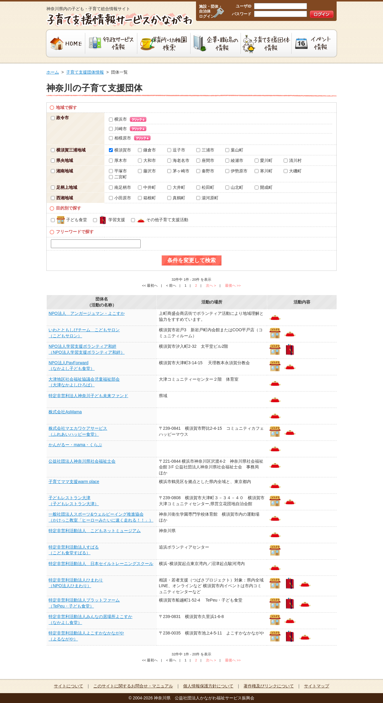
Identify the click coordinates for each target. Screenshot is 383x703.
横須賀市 (120, 150)
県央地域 (62, 160)
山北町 (234, 187)
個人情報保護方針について (208, 686)
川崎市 (118, 128)
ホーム (52, 72)
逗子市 (176, 150)
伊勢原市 (236, 170)
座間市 (205, 160)
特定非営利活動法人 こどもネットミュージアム (94, 530)
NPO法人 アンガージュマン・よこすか (86, 313)
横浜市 (118, 119)
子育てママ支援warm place (73, 481)
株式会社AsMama (65, 411)
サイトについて (68, 686)
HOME (65, 43)
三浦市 (205, 150)
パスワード (241, 14)
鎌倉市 (147, 150)
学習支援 (109, 219)
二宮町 (118, 176)
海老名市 (178, 160)
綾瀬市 (234, 160)
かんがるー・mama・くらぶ (75, 444)
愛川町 (264, 160)
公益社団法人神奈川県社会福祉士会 (81, 461)
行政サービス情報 (111, 43)
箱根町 (147, 197)
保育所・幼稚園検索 (164, 43)
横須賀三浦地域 (68, 150)
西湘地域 (62, 197)
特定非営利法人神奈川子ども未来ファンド (88, 395)
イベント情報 (315, 43)
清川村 (293, 160)
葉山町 (234, 150)
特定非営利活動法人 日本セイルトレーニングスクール (100, 563)
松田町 (205, 187)
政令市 (60, 117)
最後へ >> (233, 285)
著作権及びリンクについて (269, 686)
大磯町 (293, 170)
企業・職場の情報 (216, 43)
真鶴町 (176, 197)
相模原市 (120, 138)
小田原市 (120, 197)
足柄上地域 (64, 187)
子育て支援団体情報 (266, 43)
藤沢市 (147, 170)
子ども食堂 (69, 219)
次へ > (211, 285)
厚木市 (118, 160)
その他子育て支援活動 (159, 219)
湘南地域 (62, 170)
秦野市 (205, 170)
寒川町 (264, 170)
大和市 (147, 160)
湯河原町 (207, 197)
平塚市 (118, 170)
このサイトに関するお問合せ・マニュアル (133, 686)
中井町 (147, 187)
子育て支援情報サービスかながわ (119, 19)
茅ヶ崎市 (178, 170)
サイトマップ (316, 686)
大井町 (176, 187)
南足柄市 (120, 187)
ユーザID (243, 6)
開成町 (264, 187)
